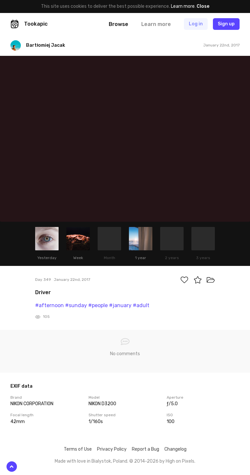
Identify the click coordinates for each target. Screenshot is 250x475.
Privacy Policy (112, 449)
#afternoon (49, 305)
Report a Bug (145, 449)
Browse (118, 24)
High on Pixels (180, 461)
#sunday (76, 305)
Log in (196, 24)
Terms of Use (78, 449)
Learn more (183, 6)
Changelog (175, 449)
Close (203, 6)
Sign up (226, 24)
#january (120, 305)
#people (98, 305)
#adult (141, 305)
